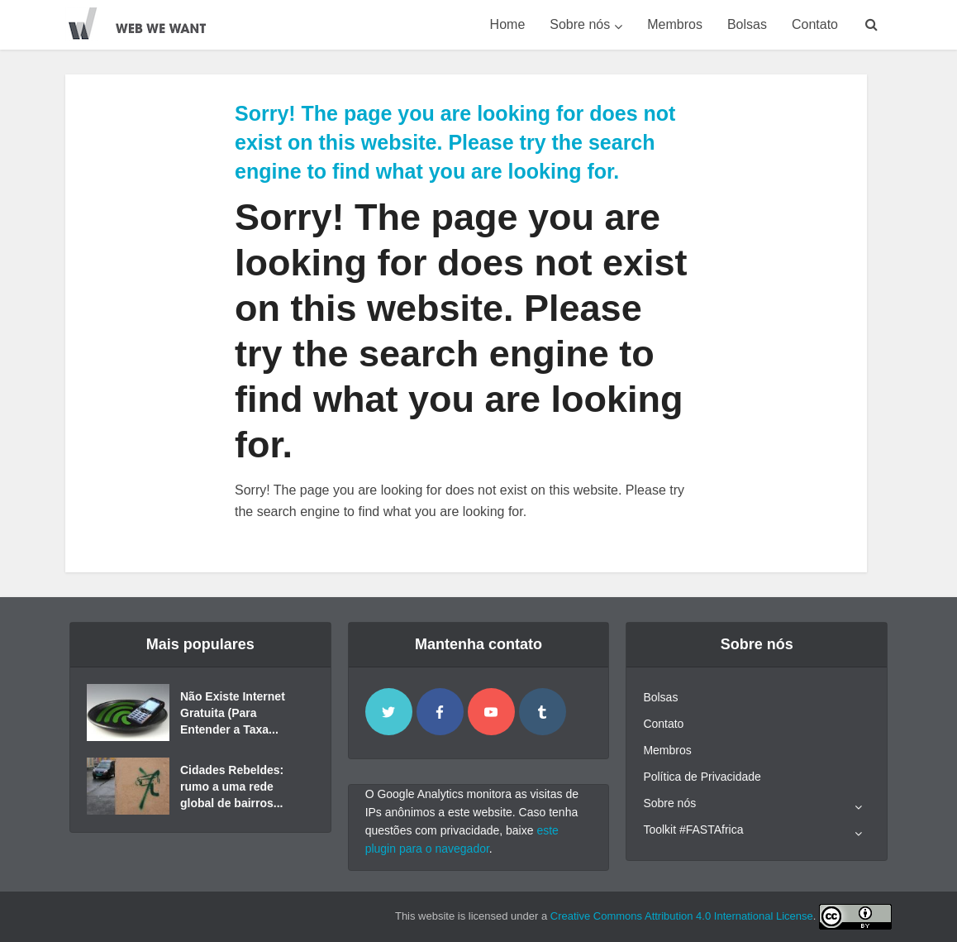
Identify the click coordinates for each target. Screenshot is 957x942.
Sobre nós (580, 24)
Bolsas (747, 24)
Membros (674, 24)
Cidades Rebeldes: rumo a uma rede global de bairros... (231, 786)
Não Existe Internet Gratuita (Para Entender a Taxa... (232, 713)
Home (508, 24)
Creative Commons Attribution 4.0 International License (681, 916)
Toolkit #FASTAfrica (693, 829)
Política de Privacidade (701, 776)
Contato (815, 24)
